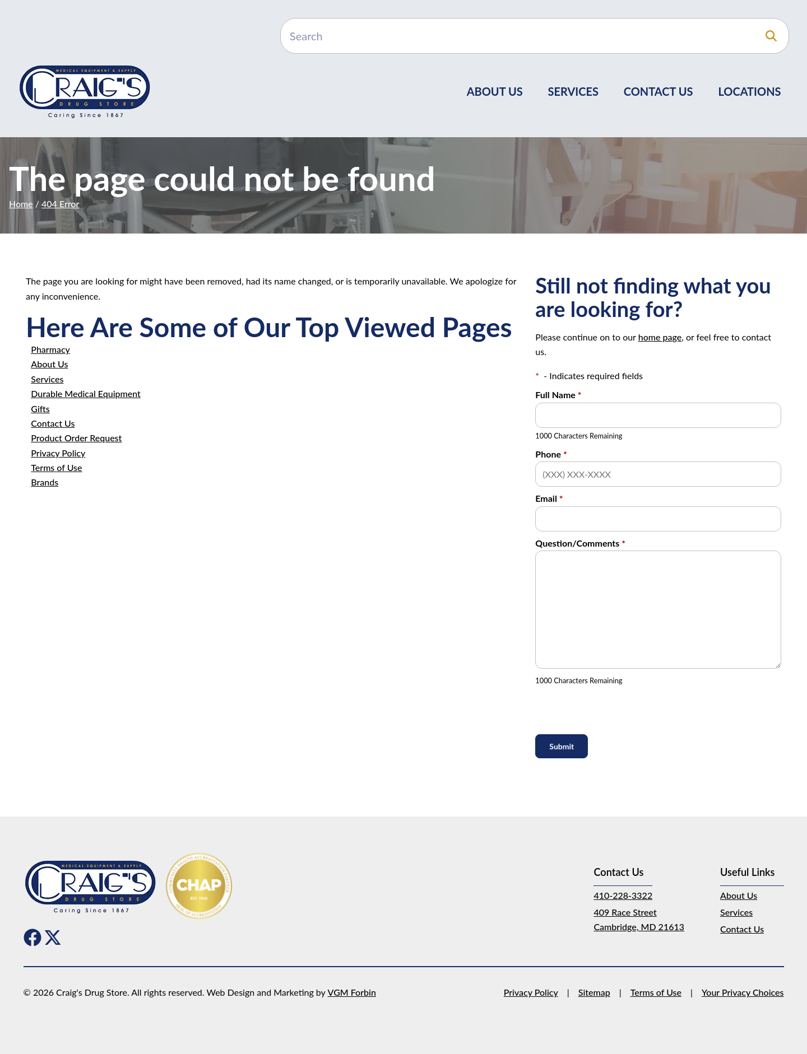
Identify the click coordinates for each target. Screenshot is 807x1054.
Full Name (558, 394)
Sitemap (594, 992)
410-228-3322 (622, 895)
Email (549, 498)
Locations (749, 91)
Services (573, 91)
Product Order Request (76, 437)
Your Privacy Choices (743, 992)
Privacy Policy (58, 452)
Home (21, 203)
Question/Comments (580, 543)
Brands (44, 482)
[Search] (534, 36)
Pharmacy (50, 349)
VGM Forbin (352, 992)
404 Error (60, 203)
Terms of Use (56, 467)
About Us (495, 91)
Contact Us (658, 91)
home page (659, 337)
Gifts (40, 408)
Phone (551, 454)
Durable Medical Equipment (86, 393)
